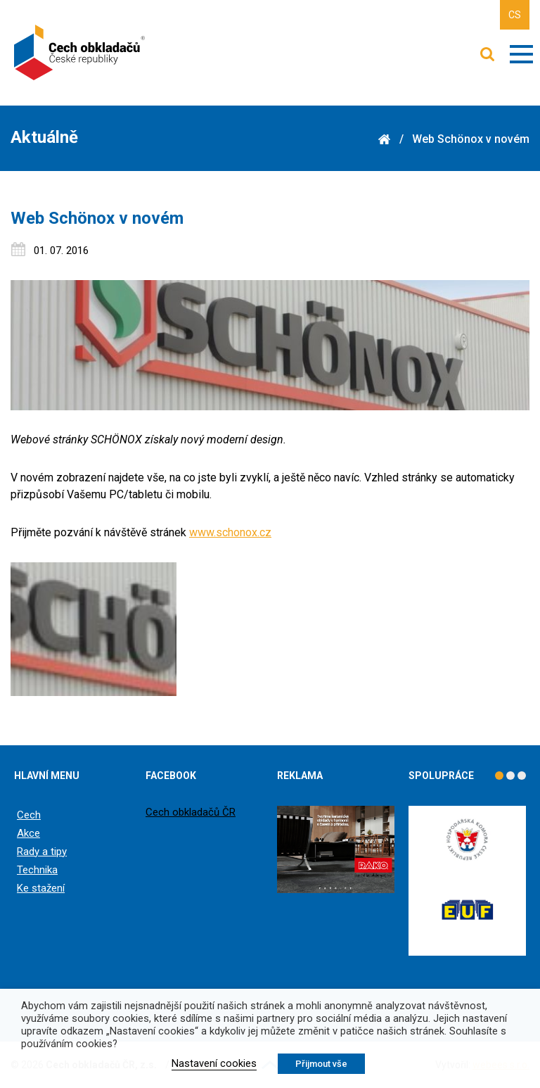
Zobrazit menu (521, 54)
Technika (37, 870)
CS (514, 14)
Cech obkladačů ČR (191, 812)
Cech (29, 815)
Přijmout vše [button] (321, 1063)
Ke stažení (41, 888)
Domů (384, 139)
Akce (28, 833)
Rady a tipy (42, 851)
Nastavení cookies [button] (214, 1063)
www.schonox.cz (230, 532)
